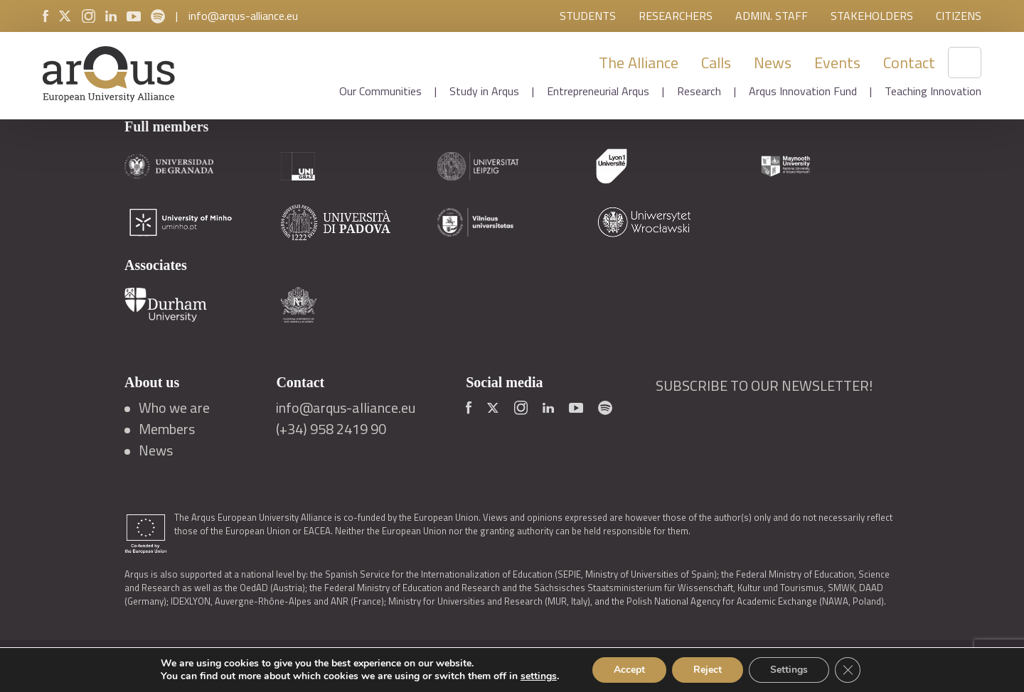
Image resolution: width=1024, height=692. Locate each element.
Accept (629, 669)
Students (588, 15)
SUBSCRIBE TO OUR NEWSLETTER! (764, 385)
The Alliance (638, 62)
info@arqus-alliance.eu (243, 15)
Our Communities (380, 90)
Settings (789, 669)
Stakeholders (872, 15)
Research (699, 90)
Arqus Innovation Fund (803, 90)
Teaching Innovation (933, 90)
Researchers (676, 15)
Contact (909, 62)
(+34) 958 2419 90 (331, 429)
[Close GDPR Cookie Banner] (847, 670)
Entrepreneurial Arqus (598, 90)
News (772, 62)
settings (539, 676)
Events (837, 62)
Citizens (958, 15)
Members (167, 429)
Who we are (174, 407)
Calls (716, 62)
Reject (707, 669)
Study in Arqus (484, 90)
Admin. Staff (771, 15)
